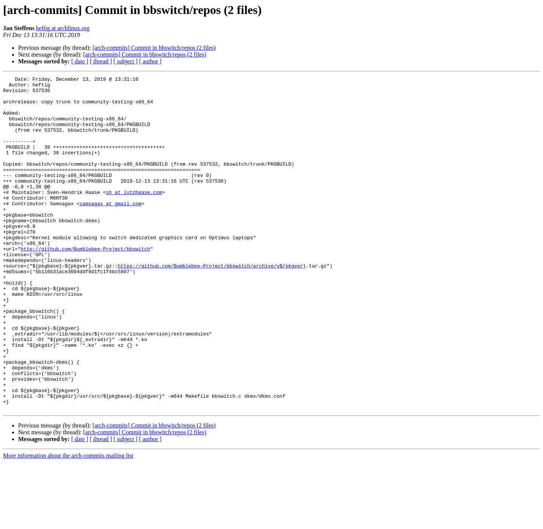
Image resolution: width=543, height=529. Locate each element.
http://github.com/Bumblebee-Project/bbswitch (85, 283)
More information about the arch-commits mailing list (68, 522)
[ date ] (79, 61)
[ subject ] (126, 61)
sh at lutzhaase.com (134, 215)
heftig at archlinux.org (62, 28)
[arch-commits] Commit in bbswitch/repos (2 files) (154, 48)
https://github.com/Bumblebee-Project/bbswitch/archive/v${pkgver (210, 304)
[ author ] (150, 61)
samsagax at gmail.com (110, 229)
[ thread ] (101, 61)
